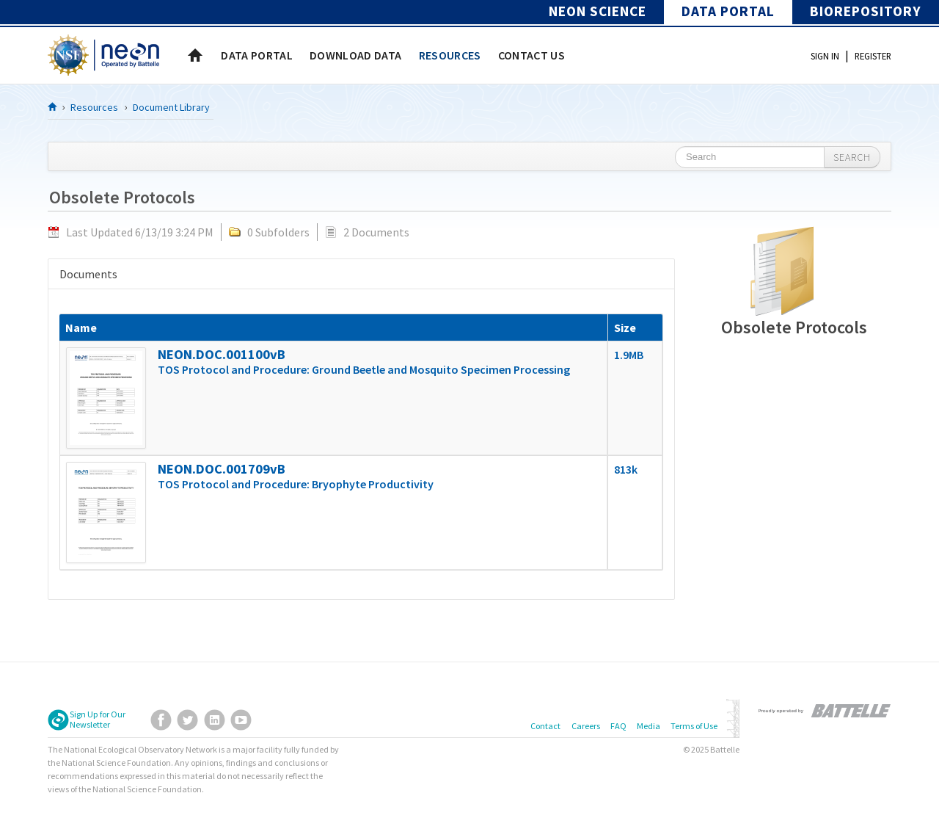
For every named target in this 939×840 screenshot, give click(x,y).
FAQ (618, 725)
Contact (545, 725)
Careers (585, 725)
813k (625, 469)
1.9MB (628, 354)
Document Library (171, 107)
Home (195, 55)
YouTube (241, 720)
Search (852, 157)
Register (873, 56)
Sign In (825, 56)
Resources (94, 107)
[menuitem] (257, 55)
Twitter (187, 720)
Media (648, 725)
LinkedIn (214, 720)
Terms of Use (694, 725)
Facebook (161, 720)
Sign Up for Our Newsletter (97, 719)
